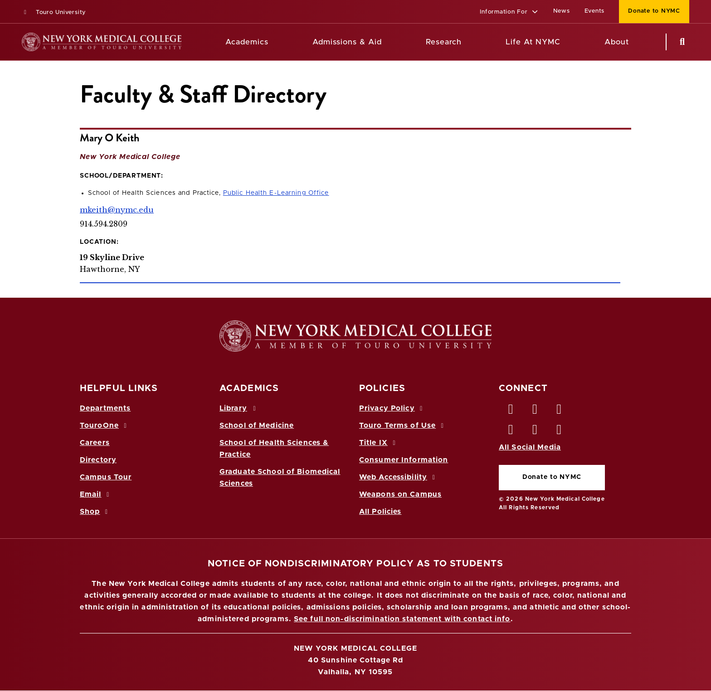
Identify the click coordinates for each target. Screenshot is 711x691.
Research (443, 42)
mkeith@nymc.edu (117, 210)
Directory (98, 460)
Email (96, 494)
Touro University (54, 12)
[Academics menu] (275, 42)
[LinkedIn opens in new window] (559, 411)
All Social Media (530, 447)
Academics (246, 42)
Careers (95, 442)
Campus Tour (105, 477)
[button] (509, 12)
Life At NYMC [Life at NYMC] (533, 42)
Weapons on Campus (400, 494)
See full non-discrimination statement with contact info (402, 619)
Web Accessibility (398, 477)
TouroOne (104, 425)
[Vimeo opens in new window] (535, 431)
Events (594, 11)
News (561, 11)
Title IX (378, 442)
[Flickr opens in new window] (559, 431)
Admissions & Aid (347, 42)
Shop (95, 511)
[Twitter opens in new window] (535, 411)
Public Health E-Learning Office (276, 193)
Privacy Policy (392, 408)
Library (238, 408)
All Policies (380, 511)
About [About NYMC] (616, 42)
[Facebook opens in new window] (511, 411)
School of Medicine (256, 425)
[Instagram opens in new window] (511, 431)
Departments (105, 408)
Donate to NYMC (551, 477)
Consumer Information (403, 460)
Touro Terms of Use (403, 425)
